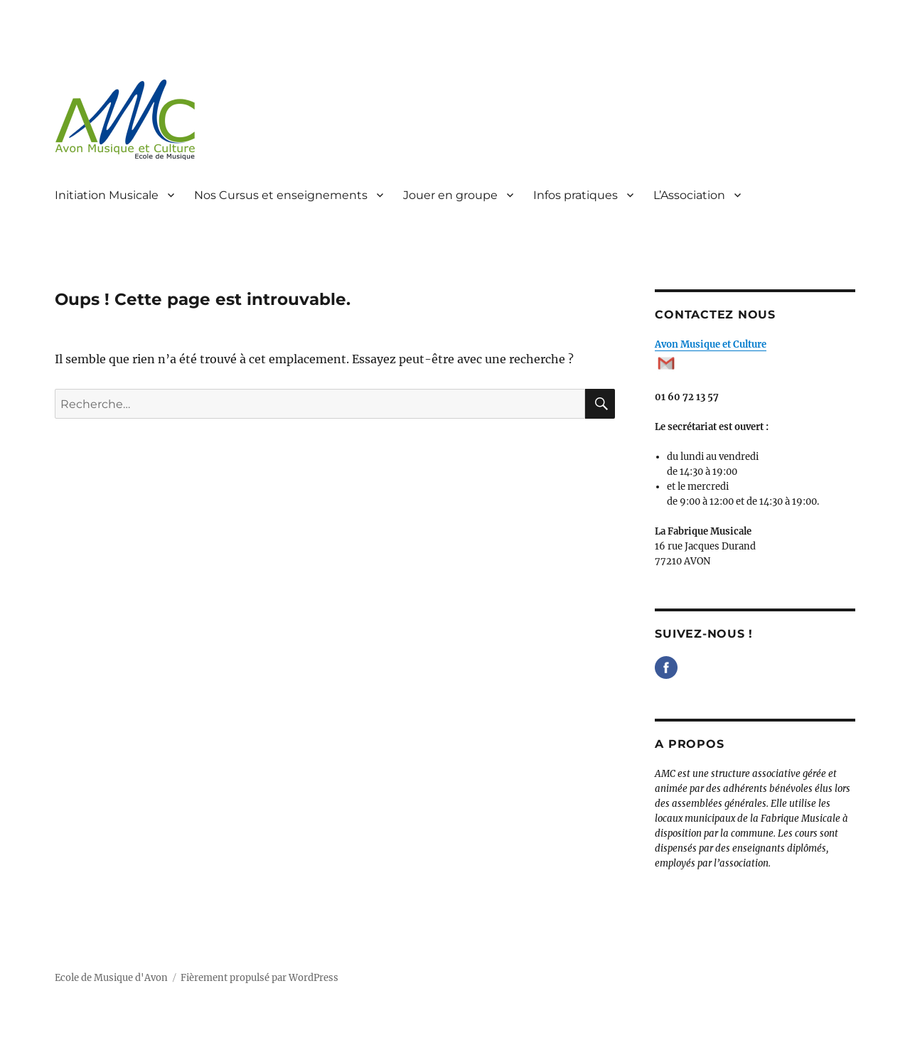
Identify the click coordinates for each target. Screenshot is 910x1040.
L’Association (689, 195)
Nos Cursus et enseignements (281, 195)
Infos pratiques (575, 195)
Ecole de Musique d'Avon (111, 978)
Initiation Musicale (107, 195)
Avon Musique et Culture (710, 344)
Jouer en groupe (450, 195)
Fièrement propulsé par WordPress (259, 978)
